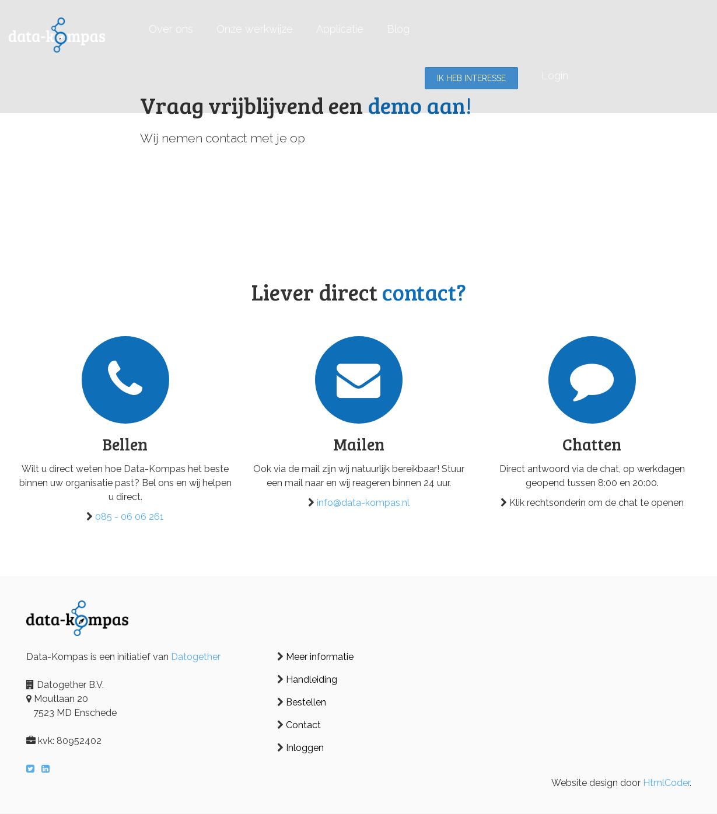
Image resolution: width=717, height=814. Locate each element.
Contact (303, 725)
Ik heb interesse (471, 78)
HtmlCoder (666, 782)
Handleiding (311, 679)
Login (554, 75)
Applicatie (339, 29)
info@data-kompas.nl (363, 502)
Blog (398, 29)
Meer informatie (320, 656)
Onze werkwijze (254, 29)
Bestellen (306, 702)
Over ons (171, 29)
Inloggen (305, 747)
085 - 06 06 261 (129, 516)
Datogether (196, 656)
